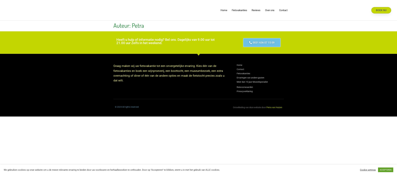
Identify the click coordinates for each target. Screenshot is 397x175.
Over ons (269, 10)
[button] (262, 42)
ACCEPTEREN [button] (385, 170)
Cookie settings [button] (368, 170)
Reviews (256, 10)
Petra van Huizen (274, 107)
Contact (283, 10)
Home (224, 10)
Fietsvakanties (239, 10)
